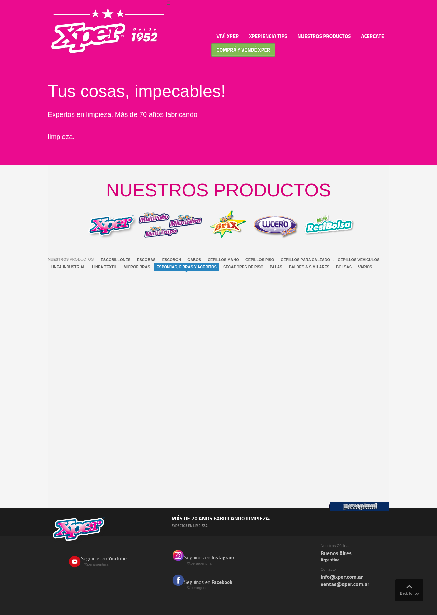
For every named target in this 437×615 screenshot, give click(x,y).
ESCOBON (171, 260)
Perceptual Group (358, 506)
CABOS (194, 260)
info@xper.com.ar (342, 577)
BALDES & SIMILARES (309, 267)
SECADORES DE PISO (243, 267)
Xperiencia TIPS (268, 36)
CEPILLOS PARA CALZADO (305, 260)
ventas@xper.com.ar (345, 584)
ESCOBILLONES (115, 260)
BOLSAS (344, 267)
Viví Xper (227, 36)
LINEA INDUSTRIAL (68, 267)
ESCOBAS (146, 260)
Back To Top (409, 589)
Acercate (372, 36)
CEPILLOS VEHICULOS (358, 260)
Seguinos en (109, 561)
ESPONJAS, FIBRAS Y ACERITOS (187, 267)
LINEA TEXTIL (104, 267)
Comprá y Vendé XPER (243, 50)
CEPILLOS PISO (259, 260)
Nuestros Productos (324, 36)
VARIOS (365, 267)
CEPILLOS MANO (223, 260)
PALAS (276, 267)
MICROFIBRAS (137, 267)
